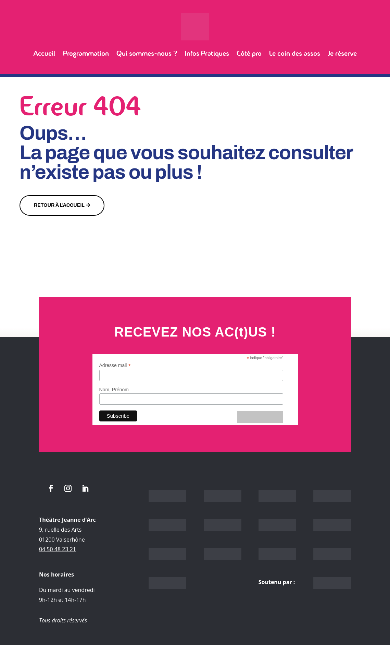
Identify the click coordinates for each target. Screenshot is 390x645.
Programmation (86, 53)
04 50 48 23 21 (57, 549)
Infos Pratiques (207, 53)
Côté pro (249, 53)
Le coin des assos (294, 53)
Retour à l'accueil (59, 205)
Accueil (44, 53)
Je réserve (342, 53)
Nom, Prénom (114, 389)
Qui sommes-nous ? (146, 53)
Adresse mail (115, 365)
